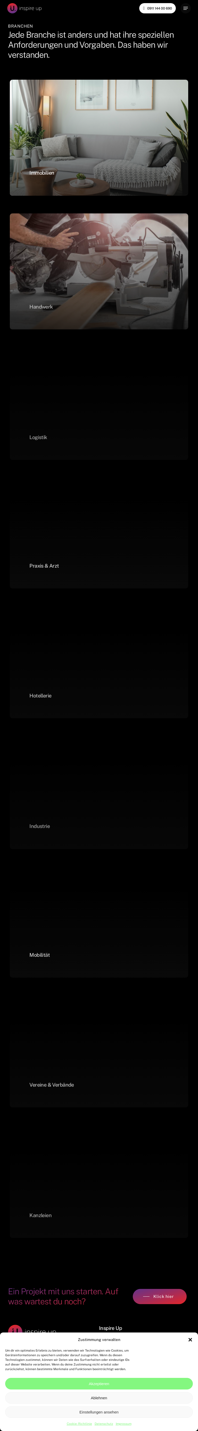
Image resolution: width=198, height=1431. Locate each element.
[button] (190, 1339)
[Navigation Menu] (185, 8)
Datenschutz (104, 1424)
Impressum (123, 1424)
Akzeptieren (99, 1383)
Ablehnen (99, 1398)
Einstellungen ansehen (99, 1412)
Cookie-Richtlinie (79, 1424)
